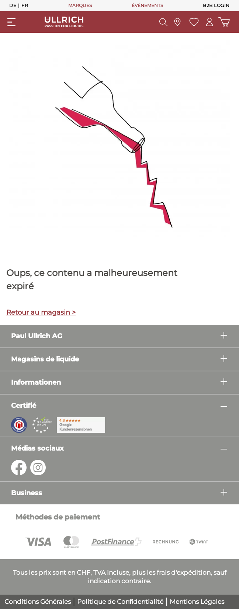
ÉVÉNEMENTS (147, 5)
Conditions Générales (37, 601)
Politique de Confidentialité (120, 601)
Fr (24, 5)
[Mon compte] (209, 21)
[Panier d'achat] (224, 22)
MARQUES (80, 5)
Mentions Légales (197, 601)
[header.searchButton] (163, 22)
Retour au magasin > (41, 312)
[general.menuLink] (11, 22)
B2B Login (216, 5)
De (12, 5)
